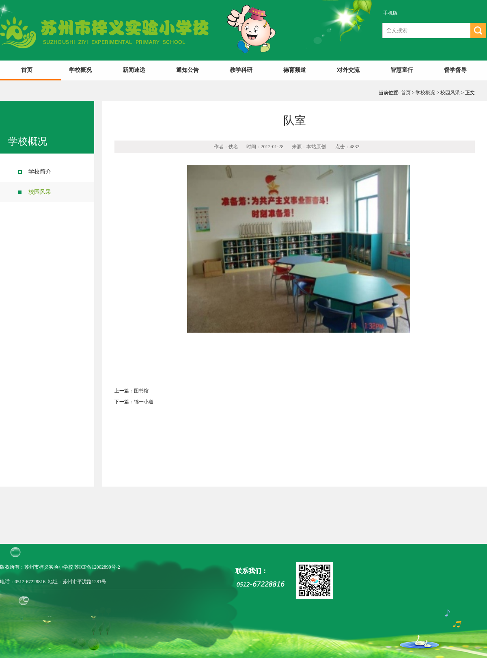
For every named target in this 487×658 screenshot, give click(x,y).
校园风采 (450, 92)
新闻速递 (134, 70)
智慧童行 (401, 70)
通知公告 (187, 70)
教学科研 (241, 70)
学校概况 (80, 70)
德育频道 (294, 70)
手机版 (390, 13)
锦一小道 (143, 402)
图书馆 (141, 391)
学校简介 (39, 172)
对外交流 (348, 70)
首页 (26, 70)
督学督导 (455, 70)
